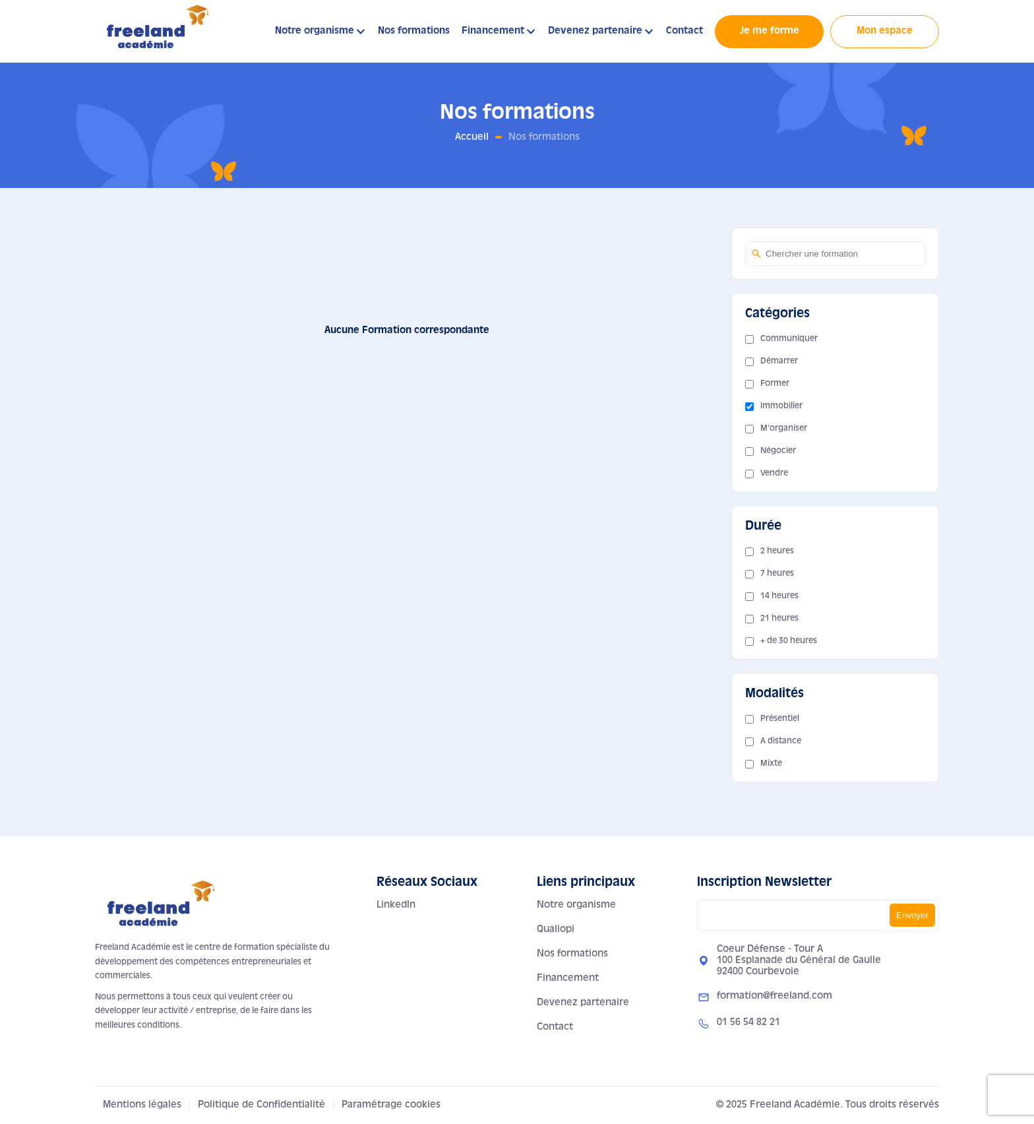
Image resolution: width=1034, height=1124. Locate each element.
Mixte (771, 764)
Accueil (472, 137)
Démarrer (779, 361)
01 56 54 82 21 (748, 1022)
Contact (684, 31)
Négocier (778, 451)
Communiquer (789, 339)
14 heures (779, 596)
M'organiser (783, 429)
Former (774, 384)
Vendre (774, 474)
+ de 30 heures (788, 641)
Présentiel (779, 719)
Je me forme (769, 31)
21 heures (779, 619)
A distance (780, 741)
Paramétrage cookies (391, 1104)
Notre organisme (314, 31)
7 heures (777, 574)
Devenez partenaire (595, 31)
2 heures (777, 551)
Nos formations (414, 31)
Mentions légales (142, 1104)
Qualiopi (555, 929)
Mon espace (885, 31)
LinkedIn (396, 905)
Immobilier (781, 406)
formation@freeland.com (774, 996)
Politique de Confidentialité (261, 1104)
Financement (493, 31)
